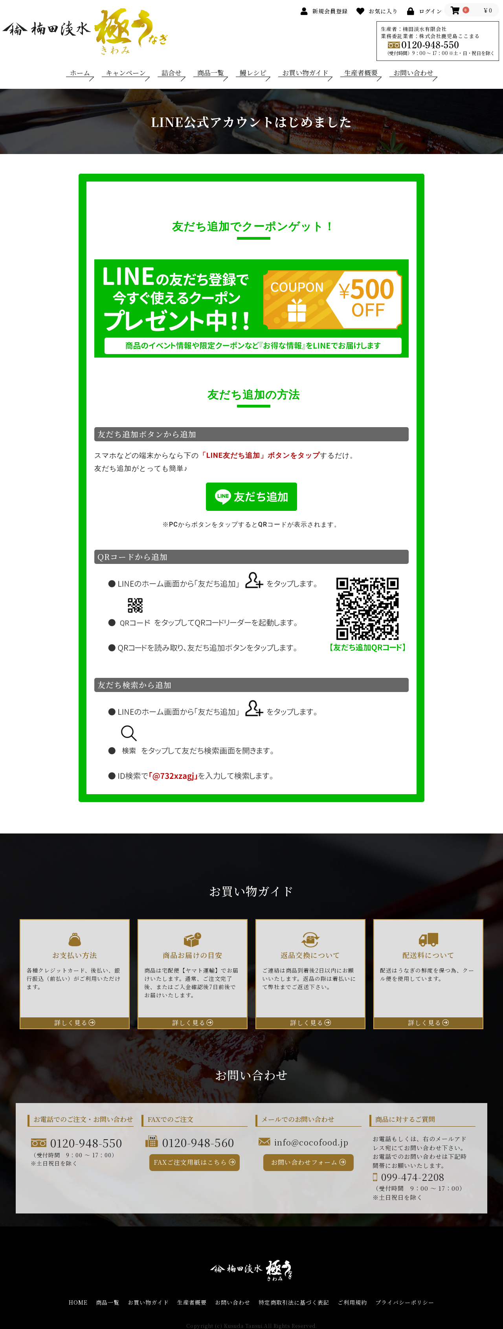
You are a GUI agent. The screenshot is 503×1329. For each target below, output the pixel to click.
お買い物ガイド (305, 73)
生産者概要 (361, 73)
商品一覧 (210, 73)
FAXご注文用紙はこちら (190, 1162)
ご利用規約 (352, 1302)
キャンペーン (126, 73)
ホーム (80, 73)
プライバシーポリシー (404, 1302)
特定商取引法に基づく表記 (294, 1302)
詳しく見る (71, 1022)
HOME (78, 1302)
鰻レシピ (253, 73)
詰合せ (172, 73)
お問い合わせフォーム (304, 1162)
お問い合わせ (413, 73)
